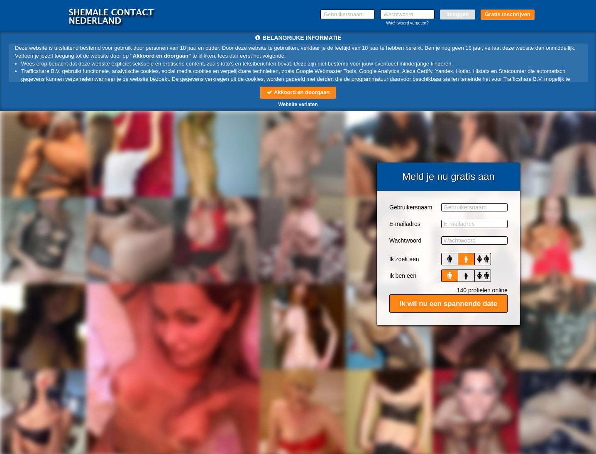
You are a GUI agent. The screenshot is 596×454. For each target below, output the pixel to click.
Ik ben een (402, 275)
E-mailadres (404, 224)
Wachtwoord (405, 240)
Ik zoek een (404, 259)
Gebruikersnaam (410, 207)
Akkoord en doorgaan (298, 92)
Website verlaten (298, 104)
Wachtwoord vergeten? (407, 23)
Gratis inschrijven (507, 14)
